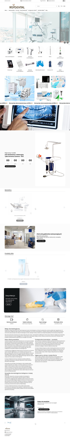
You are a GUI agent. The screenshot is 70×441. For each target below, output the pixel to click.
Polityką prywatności (54, 412)
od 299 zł (11, 323)
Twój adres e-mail (40, 407)
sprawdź (35, 121)
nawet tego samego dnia (27, 323)
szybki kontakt (43, 323)
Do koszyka (20, 220)
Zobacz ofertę (41, 241)
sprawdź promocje (9, 166)
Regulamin (49, 411)
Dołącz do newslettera (44, 409)
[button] (59, 6)
